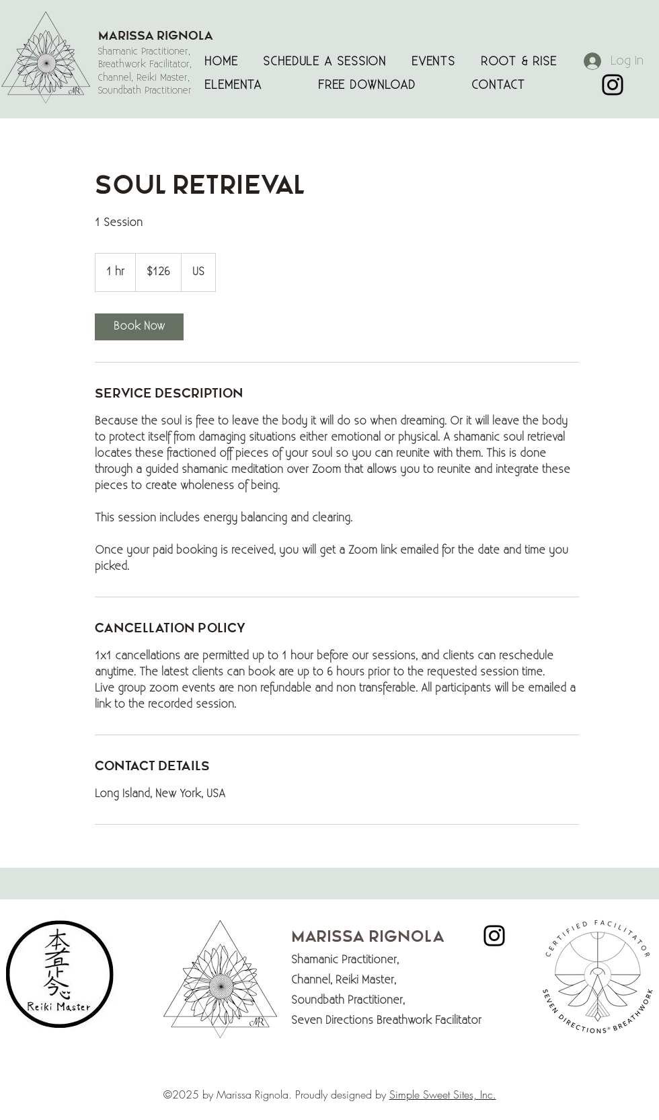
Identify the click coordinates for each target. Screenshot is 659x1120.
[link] (139, 326)
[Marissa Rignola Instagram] (612, 85)
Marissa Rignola (367, 937)
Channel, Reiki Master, (343, 980)
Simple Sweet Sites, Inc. (442, 1094)
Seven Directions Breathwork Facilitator (389, 1020)
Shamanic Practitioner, (345, 960)
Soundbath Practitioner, (348, 1000)
